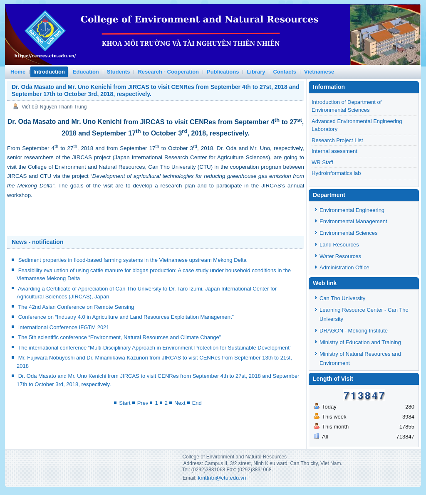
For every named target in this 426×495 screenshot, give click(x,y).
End (197, 403)
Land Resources (339, 244)
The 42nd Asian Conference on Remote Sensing (76, 307)
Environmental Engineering (352, 210)
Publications (223, 72)
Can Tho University (342, 298)
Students (118, 72)
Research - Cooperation (168, 72)
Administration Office (344, 267)
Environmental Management (353, 221)
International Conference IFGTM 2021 (63, 327)
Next (180, 403)
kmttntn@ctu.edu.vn (222, 478)
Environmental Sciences (348, 233)
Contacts (284, 72)
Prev (143, 403)
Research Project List (337, 140)
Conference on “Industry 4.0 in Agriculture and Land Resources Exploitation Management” (126, 317)
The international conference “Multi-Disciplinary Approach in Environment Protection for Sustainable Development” (154, 348)
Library (256, 72)
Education (86, 72)
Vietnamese (319, 72)
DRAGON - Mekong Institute (354, 331)
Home (17, 72)
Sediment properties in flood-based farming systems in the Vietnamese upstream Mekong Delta (132, 260)
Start (124, 403)
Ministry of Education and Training (360, 342)
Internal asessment (334, 151)
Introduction (49, 72)
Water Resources (340, 256)
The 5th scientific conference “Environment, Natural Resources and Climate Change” (119, 337)
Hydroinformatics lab (336, 173)
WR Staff (322, 162)
